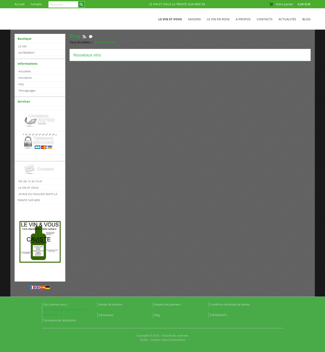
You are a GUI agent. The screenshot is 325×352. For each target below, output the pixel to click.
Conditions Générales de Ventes (230, 304)
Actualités (287, 19)
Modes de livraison (110, 304)
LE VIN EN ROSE (218, 19)
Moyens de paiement (167, 304)
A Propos (243, 19)
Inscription (25, 78)
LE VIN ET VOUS (170, 19)
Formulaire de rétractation (60, 320)
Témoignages (27, 90)
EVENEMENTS (218, 315)
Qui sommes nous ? (56, 304)
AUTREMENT (26, 53)
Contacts (265, 19)
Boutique (25, 39)
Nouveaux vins (105, 42)
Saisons (194, 19)
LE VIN (22, 46)
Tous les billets (80, 42)
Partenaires (106, 315)
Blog (306, 19)
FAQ (21, 84)
